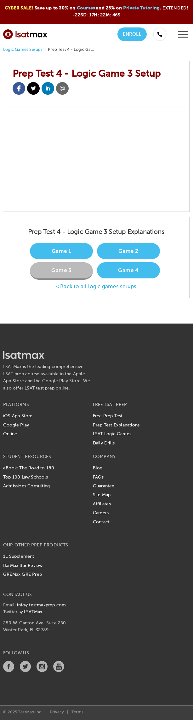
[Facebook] (8, 671)
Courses (86, 8)
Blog (98, 468)
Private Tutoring (141, 8)
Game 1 (61, 251)
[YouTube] (58, 671)
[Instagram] (42, 671)
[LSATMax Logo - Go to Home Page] (25, 33)
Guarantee (104, 486)
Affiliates (102, 504)
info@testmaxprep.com (41, 605)
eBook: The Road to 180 (28, 468)
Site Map (102, 495)
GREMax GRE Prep (22, 574)
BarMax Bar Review (23, 565)
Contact (101, 522)
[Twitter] (25, 671)
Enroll (132, 34)
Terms (77, 712)
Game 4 (128, 270)
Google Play (16, 425)
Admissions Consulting (26, 486)
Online (10, 434)
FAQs (98, 477)
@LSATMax (31, 612)
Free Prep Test (108, 416)
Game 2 (128, 251)
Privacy (57, 712)
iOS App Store (18, 416)
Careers (101, 513)
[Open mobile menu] (183, 36)
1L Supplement (18, 556)
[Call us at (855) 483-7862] (160, 34)
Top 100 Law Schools (25, 477)
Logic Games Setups (23, 50)
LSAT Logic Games (112, 434)
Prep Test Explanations (116, 425)
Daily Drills (104, 443)
